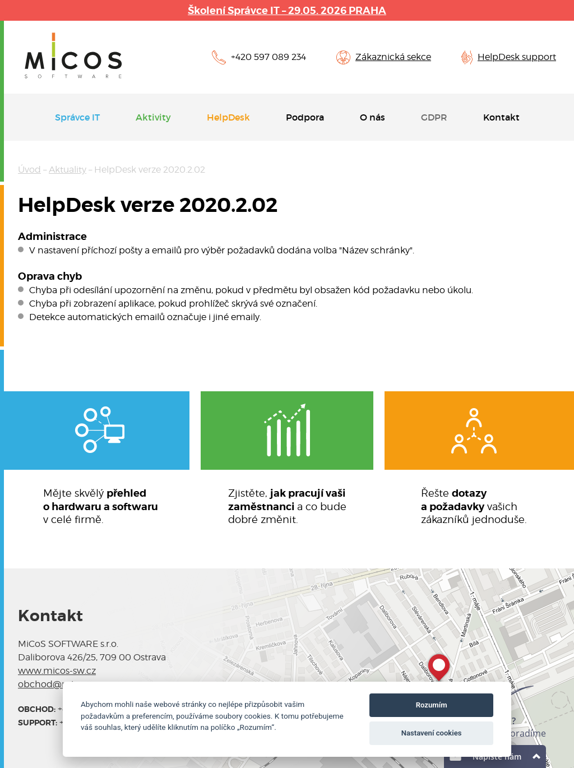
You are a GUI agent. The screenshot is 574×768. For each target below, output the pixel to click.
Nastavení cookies (431, 733)
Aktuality (67, 169)
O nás (372, 117)
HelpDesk (228, 117)
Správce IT (77, 117)
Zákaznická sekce (393, 57)
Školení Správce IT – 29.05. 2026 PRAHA (287, 10)
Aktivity (153, 117)
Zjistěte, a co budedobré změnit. (287, 506)
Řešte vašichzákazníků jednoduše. (474, 506)
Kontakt (501, 117)
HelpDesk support (517, 57)
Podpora (305, 117)
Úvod (29, 169)
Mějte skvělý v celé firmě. (100, 506)
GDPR (434, 117)
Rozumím (431, 705)
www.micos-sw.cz (57, 670)
